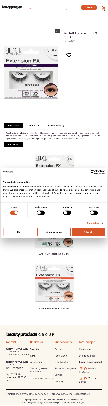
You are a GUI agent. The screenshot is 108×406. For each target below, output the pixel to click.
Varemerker (36, 362)
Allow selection (54, 232)
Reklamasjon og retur (66, 368)
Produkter (35, 349)
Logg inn (89, 7)
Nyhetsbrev (85, 349)
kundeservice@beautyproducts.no (23, 354)
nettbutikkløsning (50, 402)
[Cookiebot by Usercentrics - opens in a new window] (92, 172)
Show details (93, 223)
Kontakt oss (61, 355)
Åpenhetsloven (82, 393)
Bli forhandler (61, 362)
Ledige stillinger (87, 355)
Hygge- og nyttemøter (41, 378)
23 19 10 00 (14, 351)
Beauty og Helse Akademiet (38, 370)
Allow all (88, 232)
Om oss (58, 349)
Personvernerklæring (62, 393)
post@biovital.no (14, 367)
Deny (19, 232)
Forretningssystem (30, 402)
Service (58, 374)
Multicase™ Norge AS (76, 402)
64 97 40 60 (15, 364)
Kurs (32, 355)
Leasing (59, 381)
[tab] (13, 125)
